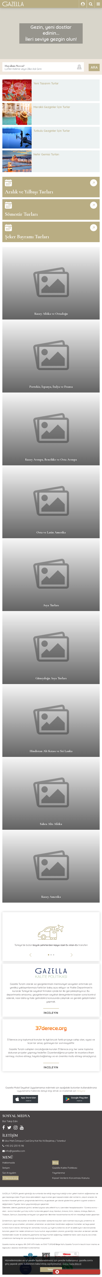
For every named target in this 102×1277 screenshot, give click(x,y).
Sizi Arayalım (9, 1172)
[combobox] (43, 67)
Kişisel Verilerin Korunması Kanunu (71, 1177)
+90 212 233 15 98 (14, 1145)
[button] (48, 954)
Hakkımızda (8, 1162)
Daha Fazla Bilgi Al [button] (72, 1264)
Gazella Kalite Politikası (64, 1167)
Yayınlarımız (58, 1172)
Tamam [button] (51, 1269)
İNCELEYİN (51, 1012)
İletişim (6, 1167)
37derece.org (10, 1177)
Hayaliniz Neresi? (15, 66)
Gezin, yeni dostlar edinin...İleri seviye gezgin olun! (51, 33)
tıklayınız (81, 1091)
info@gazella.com (15, 1150)
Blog (55, 1162)
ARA (94, 67)
